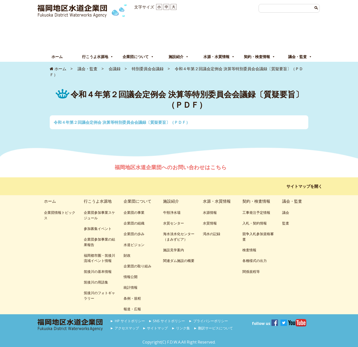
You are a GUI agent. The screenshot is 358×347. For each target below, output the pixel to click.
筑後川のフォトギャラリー (99, 295)
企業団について (138, 57)
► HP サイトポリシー (127, 320)
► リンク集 (181, 328)
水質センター (173, 223)
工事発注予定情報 (256, 212)
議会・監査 (300, 57)
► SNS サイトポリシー (166, 320)
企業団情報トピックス (59, 215)
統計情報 (130, 287)
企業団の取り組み (137, 266)
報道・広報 (132, 309)
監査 (285, 223)
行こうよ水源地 (97, 57)
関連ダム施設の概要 (178, 260)
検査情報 (249, 250)
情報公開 (130, 276)
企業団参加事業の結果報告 (99, 242)
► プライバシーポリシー (208, 320)
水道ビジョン (134, 244)
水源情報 (210, 212)
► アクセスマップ (124, 328)
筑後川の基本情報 (98, 271)
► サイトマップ (155, 328)
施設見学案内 (173, 250)
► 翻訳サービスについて (213, 328)
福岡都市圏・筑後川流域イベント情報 (99, 258)
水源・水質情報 (219, 57)
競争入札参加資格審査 (258, 236)
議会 (285, 212)
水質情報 (210, 223)
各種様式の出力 (254, 260)
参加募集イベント (98, 228)
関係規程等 (251, 271)
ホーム (57, 56)
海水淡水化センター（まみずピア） (178, 236)
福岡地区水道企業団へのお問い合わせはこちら (171, 167)
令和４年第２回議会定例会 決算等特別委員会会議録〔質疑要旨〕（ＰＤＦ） (122, 122)
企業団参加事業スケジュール (99, 215)
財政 (127, 255)
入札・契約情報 (254, 223)
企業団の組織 (134, 223)
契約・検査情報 (259, 57)
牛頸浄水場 (171, 212)
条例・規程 (132, 298)
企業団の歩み (134, 233)
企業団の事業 (134, 212)
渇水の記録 (211, 233)
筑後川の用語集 (96, 282)
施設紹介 (179, 57)
